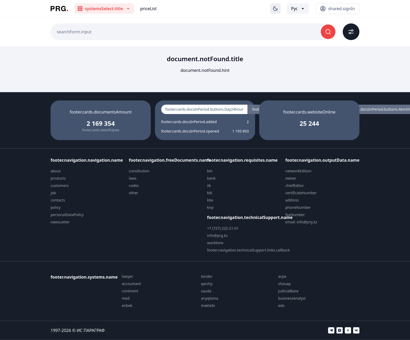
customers (60, 185)
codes (134, 185)
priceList (148, 8)
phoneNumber (298, 207)
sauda (206, 290)
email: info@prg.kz (301, 221)
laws (132, 178)
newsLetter (60, 221)
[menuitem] (88, 171)
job (53, 192)
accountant (131, 283)
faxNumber (295, 214)
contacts (58, 200)
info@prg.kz (217, 235)
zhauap (284, 283)
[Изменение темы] (275, 8)
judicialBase (288, 290)
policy (56, 207)
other (133, 192)
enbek (127, 305)
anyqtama (209, 298)
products (58, 178)
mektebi (208, 305)
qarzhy (207, 283)
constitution (139, 170)
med (126, 298)
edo (281, 305)
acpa (282, 276)
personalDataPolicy (67, 214)
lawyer (127, 276)
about (56, 170)
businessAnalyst (292, 298)
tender (207, 276)
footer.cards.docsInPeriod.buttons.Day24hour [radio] (204, 109)
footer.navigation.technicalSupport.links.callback (248, 250)
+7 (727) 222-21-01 (223, 228)
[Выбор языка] (298, 8)
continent (130, 290)
